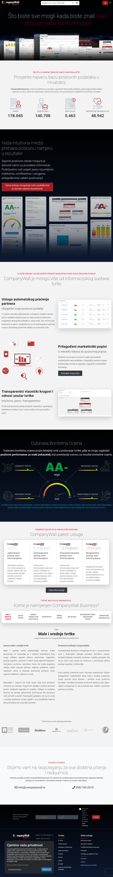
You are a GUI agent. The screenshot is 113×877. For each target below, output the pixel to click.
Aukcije (83, 862)
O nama (60, 840)
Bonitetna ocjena (86, 840)
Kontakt (60, 864)
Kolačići (60, 854)
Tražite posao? (62, 844)
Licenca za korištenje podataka (64, 868)
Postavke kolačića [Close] (14, 869)
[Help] (110, 3)
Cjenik (60, 860)
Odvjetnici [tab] (72, 617)
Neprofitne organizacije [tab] (104, 617)
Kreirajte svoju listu (70, 373)
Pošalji (96, 817)
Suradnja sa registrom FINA (89, 854)
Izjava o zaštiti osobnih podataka (18, 865)
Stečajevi (84, 858)
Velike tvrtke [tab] (20, 617)
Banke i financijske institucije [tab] (33, 617)
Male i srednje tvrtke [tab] (8, 617)
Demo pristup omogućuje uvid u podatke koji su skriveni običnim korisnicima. (27, 187)
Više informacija (56, 590)
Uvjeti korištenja (85, 824)
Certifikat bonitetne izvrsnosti (90, 847)
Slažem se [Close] (46, 869)
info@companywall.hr (31, 787)
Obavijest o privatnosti (65, 847)
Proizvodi (84, 850)
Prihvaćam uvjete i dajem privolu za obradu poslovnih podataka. (85, 815)
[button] (105, 3)
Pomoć (60, 857)
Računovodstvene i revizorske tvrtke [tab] (87, 617)
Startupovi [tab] (46, 617)
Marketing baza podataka (89, 865)
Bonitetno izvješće (86, 844)
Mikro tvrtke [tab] (59, 617)
